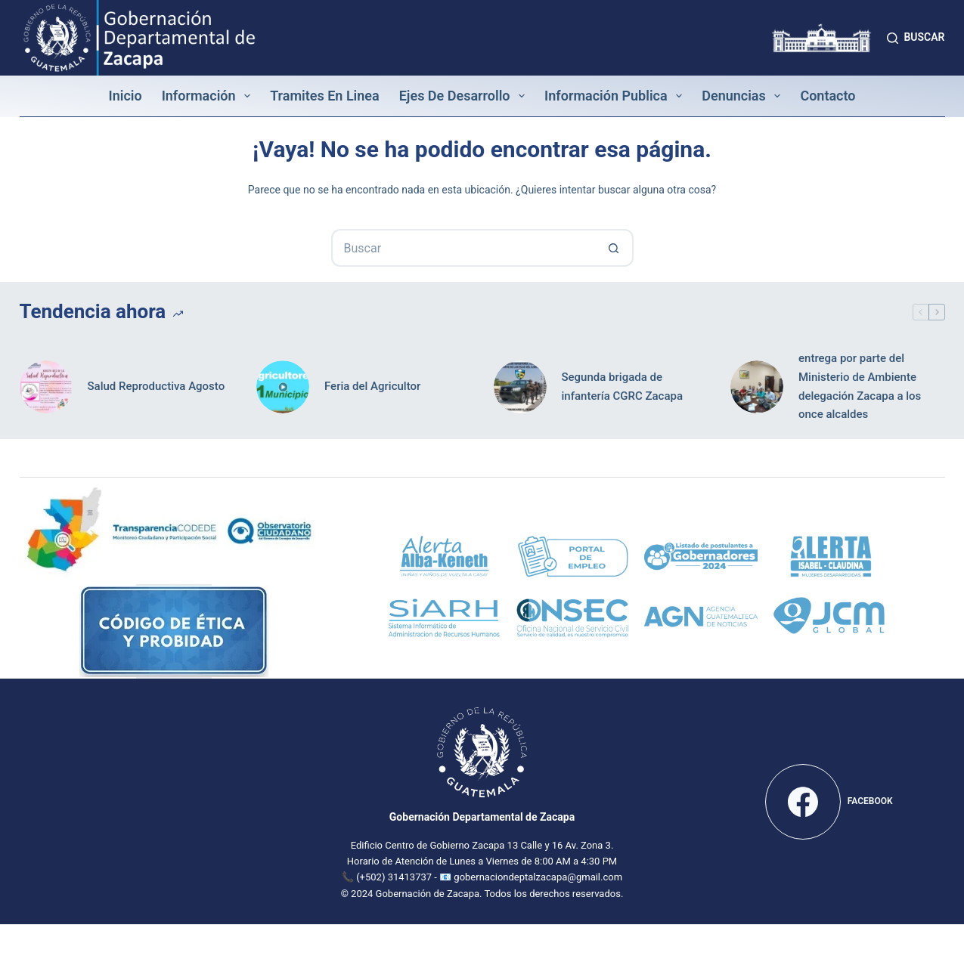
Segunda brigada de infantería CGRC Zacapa (622, 386)
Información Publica (616, 96)
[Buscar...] (463, 248)
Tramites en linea (325, 96)
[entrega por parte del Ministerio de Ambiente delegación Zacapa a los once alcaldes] (756, 386)
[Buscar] (915, 37)
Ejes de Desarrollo (465, 96)
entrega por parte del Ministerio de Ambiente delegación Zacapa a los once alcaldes (859, 386)
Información (209, 96)
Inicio (124, 96)
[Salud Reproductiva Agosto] (46, 386)
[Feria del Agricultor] (282, 386)
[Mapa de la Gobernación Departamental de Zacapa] (135, 799)
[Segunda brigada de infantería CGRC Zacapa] (520, 386)
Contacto (827, 96)
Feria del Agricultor (372, 386)
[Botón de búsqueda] (615, 248)
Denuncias (744, 96)
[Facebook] (828, 802)
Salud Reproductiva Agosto (156, 386)
